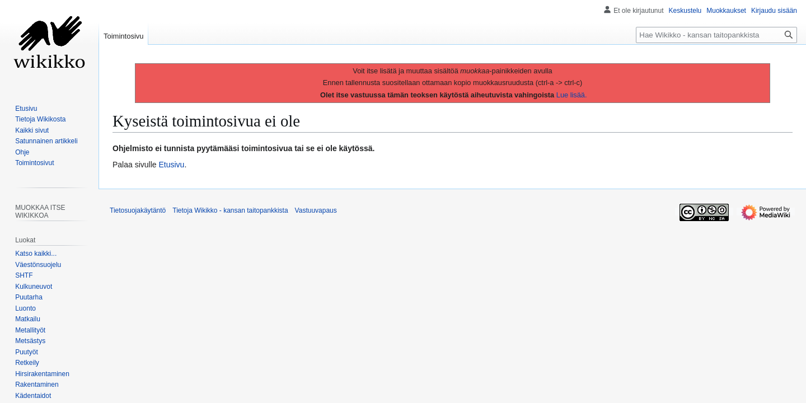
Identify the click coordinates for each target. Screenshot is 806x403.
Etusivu (172, 164)
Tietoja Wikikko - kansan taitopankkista (230, 210)
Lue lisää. (571, 95)
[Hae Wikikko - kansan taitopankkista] (716, 35)
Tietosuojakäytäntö (138, 210)
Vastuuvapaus (316, 210)
